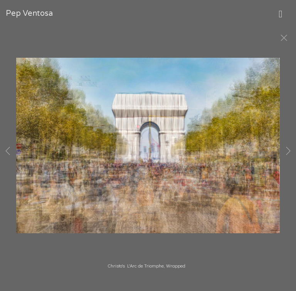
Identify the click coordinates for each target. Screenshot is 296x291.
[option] (148, 155)
